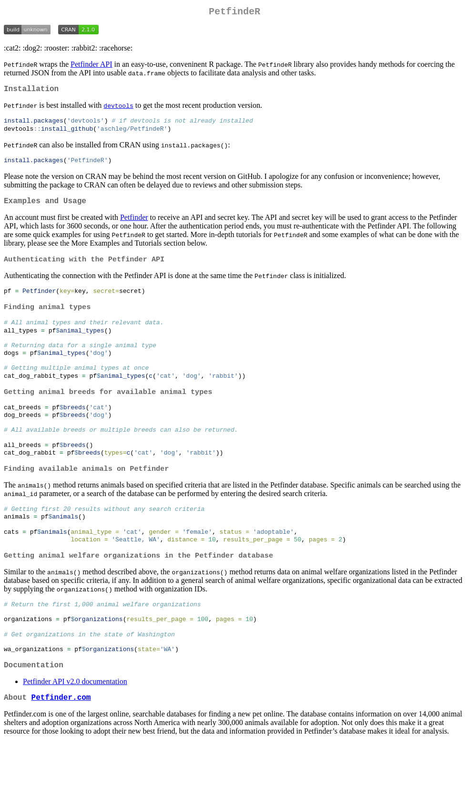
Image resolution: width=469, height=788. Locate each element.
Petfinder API (91, 66)
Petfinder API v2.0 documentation (75, 724)
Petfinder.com (61, 741)
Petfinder (134, 225)
